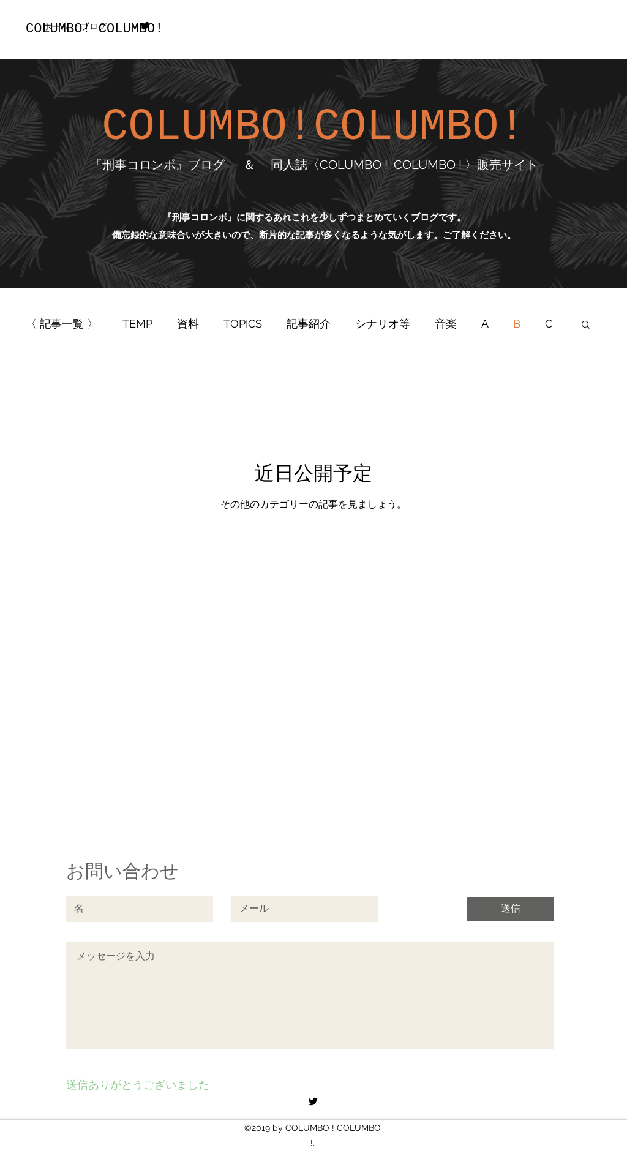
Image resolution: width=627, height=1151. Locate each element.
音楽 (446, 323)
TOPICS (242, 323)
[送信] (510, 909)
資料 (188, 323)
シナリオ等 (382, 323)
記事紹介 (309, 323)
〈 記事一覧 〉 (62, 323)
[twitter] (145, 26)
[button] (585, 325)
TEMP (137, 323)
